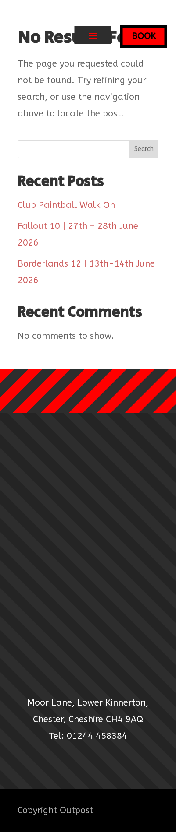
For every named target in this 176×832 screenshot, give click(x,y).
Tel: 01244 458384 (88, 736)
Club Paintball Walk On (66, 205)
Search (144, 149)
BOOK (144, 36)
